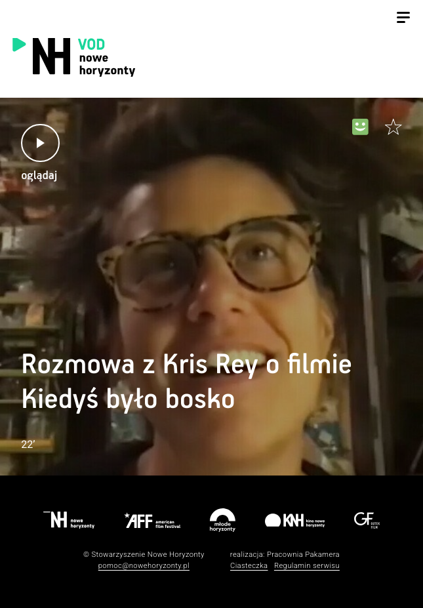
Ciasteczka (249, 565)
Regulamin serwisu (307, 565)
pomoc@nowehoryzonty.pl (144, 565)
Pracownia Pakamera (303, 554)
